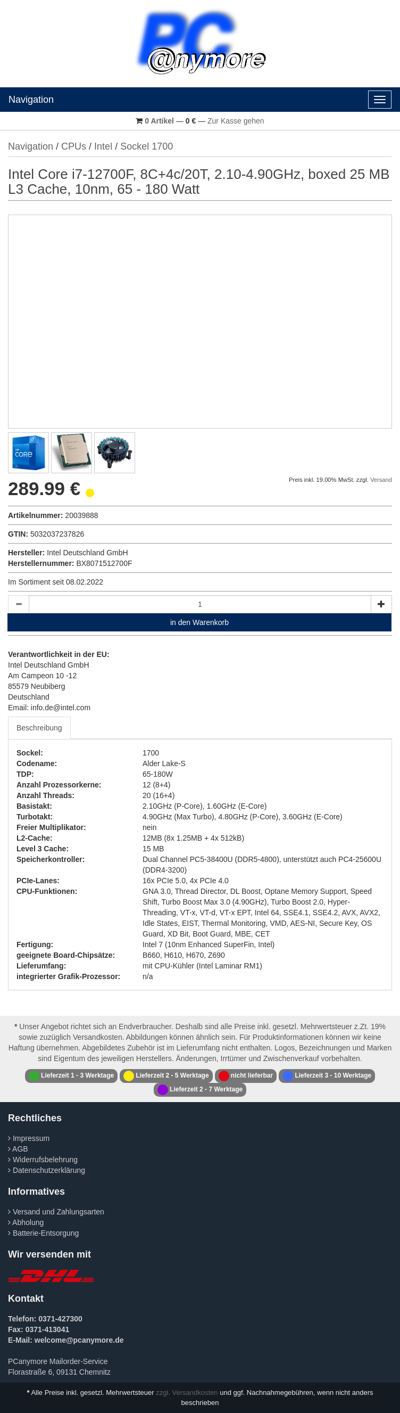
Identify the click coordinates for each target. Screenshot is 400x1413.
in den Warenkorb (199, 622)
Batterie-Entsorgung (43, 1233)
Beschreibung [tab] (39, 728)
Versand (381, 480)
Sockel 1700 (146, 146)
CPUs (73, 146)
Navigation (31, 99)
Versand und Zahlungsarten (56, 1211)
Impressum (28, 1138)
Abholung (26, 1222)
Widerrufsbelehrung (43, 1159)
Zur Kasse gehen (235, 121)
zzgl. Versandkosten (187, 1392)
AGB (18, 1149)
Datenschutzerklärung (46, 1170)
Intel (103, 146)
